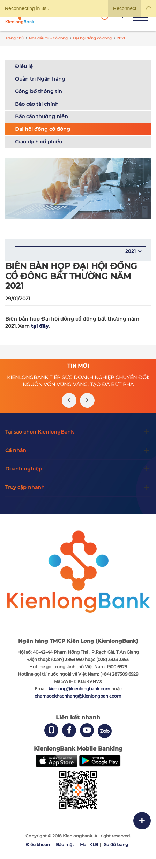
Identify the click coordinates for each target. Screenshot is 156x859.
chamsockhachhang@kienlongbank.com (78, 696)
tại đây (40, 326)
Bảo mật (65, 844)
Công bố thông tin (38, 91)
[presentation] (69, 400)
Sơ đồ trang (116, 844)
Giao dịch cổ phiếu (38, 141)
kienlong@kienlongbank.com (80, 688)
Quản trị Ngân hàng (40, 79)
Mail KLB (89, 844)
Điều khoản (38, 844)
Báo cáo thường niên (41, 116)
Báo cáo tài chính (37, 104)
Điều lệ (24, 66)
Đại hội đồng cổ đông (42, 129)
